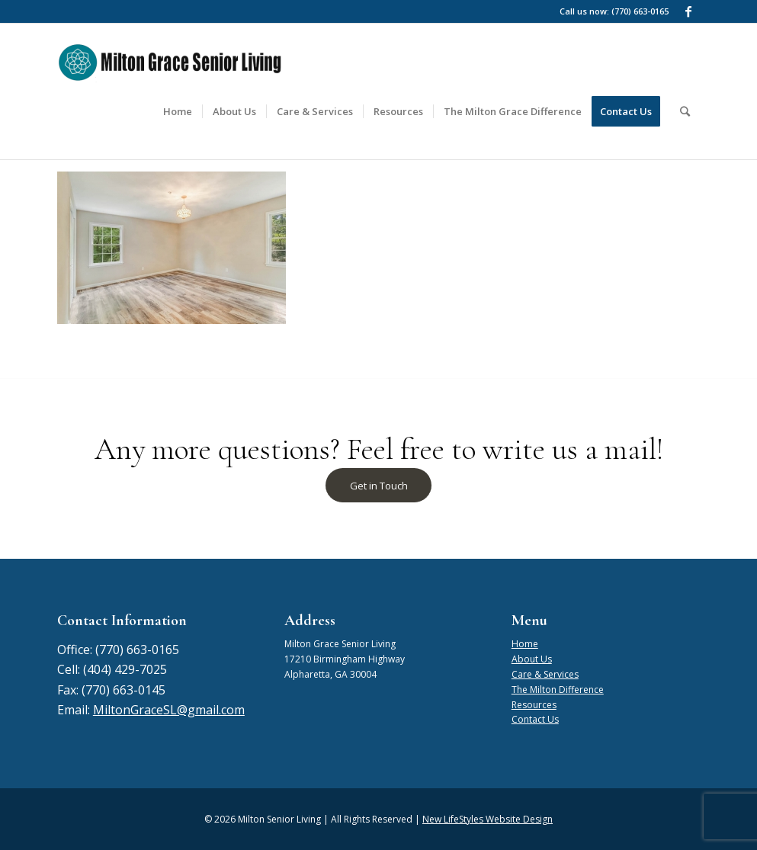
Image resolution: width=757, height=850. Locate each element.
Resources (534, 704)
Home (525, 643)
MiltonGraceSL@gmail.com (169, 709)
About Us (532, 659)
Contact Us (535, 719)
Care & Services (545, 674)
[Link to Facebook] (688, 11)
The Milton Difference (558, 689)
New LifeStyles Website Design (487, 819)
